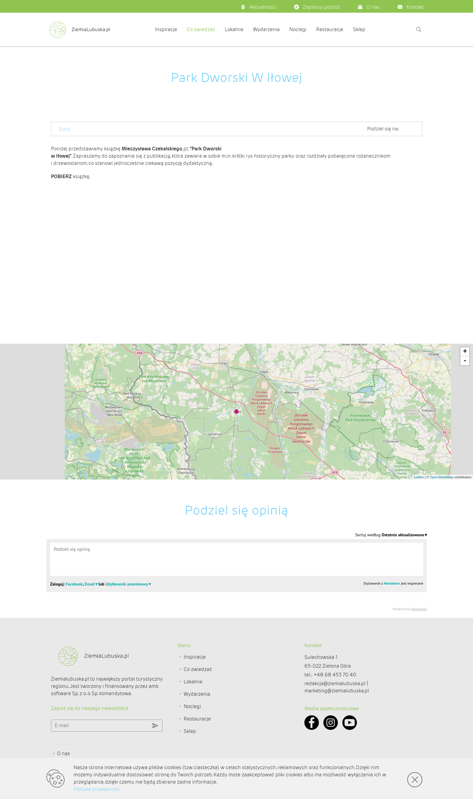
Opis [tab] (65, 129)
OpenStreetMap (441, 477)
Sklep (359, 29)
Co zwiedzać (201, 29)
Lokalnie (234, 29)
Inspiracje (166, 29)
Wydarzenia (266, 29)
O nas (63, 753)
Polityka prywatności (97, 789)
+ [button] (465, 351)
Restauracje (329, 29)
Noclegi (297, 29)
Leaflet (419, 477)
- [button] (465, 360)
